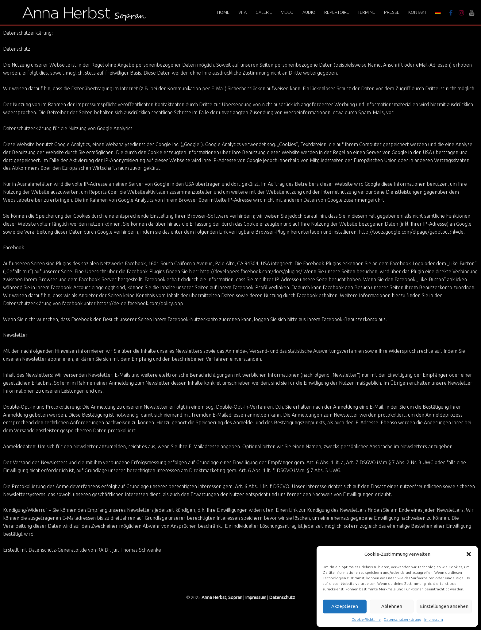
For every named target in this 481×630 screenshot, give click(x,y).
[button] (469, 554)
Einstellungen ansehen (444, 606)
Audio (308, 12)
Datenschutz (282, 597)
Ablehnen (391, 606)
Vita (242, 12)
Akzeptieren (344, 606)
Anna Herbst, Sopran (222, 597)
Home (223, 12)
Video (287, 12)
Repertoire (336, 12)
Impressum (433, 619)
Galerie (264, 12)
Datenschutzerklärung (402, 619)
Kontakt (417, 12)
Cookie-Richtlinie (366, 619)
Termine (366, 12)
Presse (391, 12)
